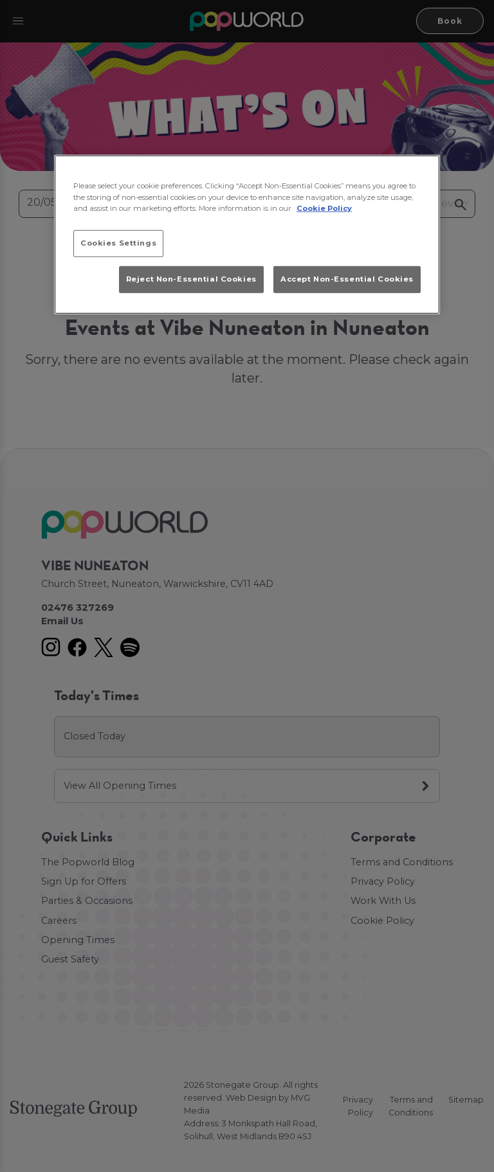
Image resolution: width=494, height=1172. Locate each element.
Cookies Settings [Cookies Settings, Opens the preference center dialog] (118, 242)
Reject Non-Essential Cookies (191, 279)
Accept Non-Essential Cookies (347, 279)
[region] (247, 234)
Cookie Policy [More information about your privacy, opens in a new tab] (324, 207)
